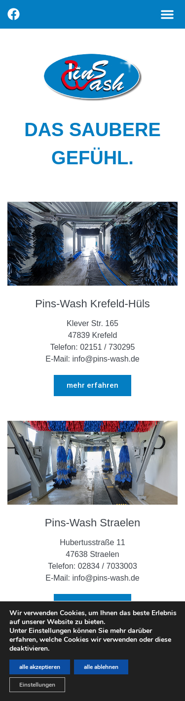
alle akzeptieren (39, 667)
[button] (167, 14)
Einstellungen (37, 685)
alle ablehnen (101, 667)
